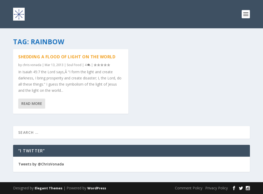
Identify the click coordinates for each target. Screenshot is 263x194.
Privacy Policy (216, 188)
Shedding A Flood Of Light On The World (66, 57)
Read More (31, 103)
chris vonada (32, 65)
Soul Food (74, 65)
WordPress (96, 188)
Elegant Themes (48, 188)
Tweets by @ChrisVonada (41, 164)
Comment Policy (188, 188)
